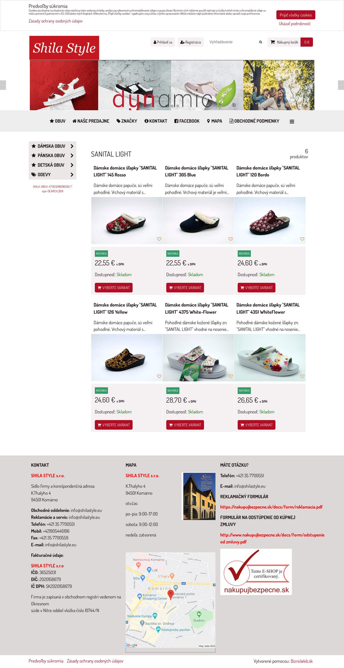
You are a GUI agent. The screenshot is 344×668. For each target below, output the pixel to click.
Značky (126, 121)
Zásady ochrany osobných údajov (95, 661)
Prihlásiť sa (163, 42)
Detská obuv (53, 165)
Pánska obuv (53, 155)
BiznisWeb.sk (302, 661)
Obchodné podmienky (253, 121)
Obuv (57, 121)
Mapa (214, 121)
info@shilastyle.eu (250, 486)
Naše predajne (90, 121)
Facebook (186, 121)
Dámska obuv (53, 146)
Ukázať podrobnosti (294, 23)
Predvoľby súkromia (46, 661)
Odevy (53, 174)
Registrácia (190, 42)
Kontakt (155, 121)
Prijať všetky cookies (296, 14)
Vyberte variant (113, 287)
